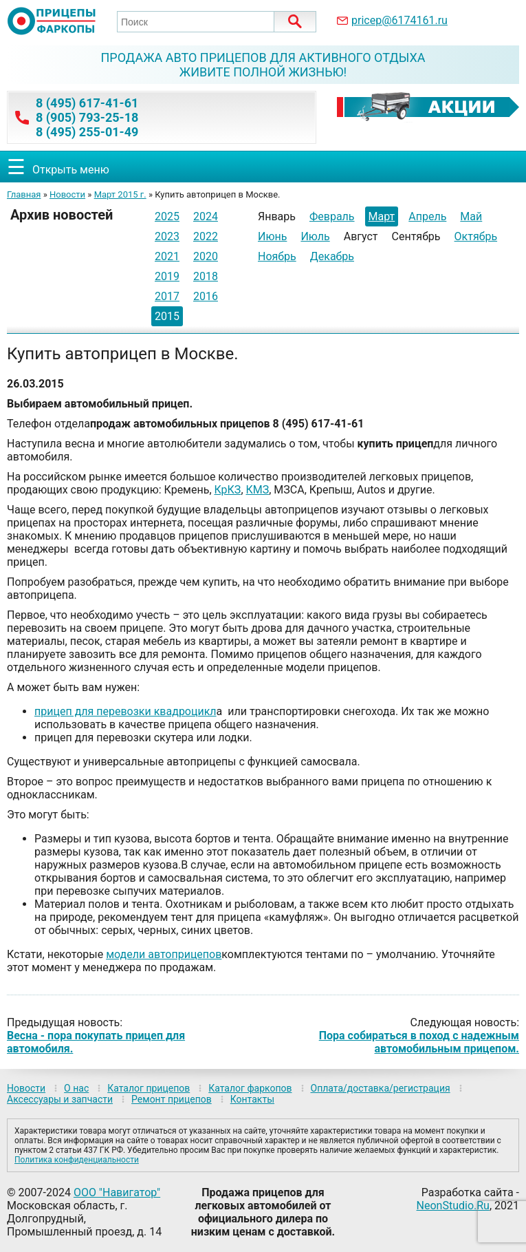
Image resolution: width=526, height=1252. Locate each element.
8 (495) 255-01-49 (87, 132)
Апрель (427, 216)
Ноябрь (277, 256)
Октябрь (476, 236)
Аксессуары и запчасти (60, 1099)
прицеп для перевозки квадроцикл (125, 711)
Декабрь (332, 256)
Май (471, 216)
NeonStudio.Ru (453, 1205)
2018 (205, 276)
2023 (167, 236)
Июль (314, 236)
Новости (67, 194)
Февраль (332, 216)
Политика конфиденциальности (76, 1160)
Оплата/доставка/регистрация (380, 1088)
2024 (205, 216)
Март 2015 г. (120, 194)
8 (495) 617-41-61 (87, 103)
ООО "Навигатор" (117, 1192)
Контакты (252, 1099)
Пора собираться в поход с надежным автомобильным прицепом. (419, 1042)
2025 (167, 216)
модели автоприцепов (163, 954)
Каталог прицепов (148, 1088)
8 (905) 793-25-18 (87, 117)
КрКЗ (228, 489)
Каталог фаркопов (250, 1088)
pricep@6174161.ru (399, 20)
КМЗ (258, 489)
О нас (76, 1088)
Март (382, 216)
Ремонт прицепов (171, 1099)
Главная (24, 194)
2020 (205, 256)
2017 (167, 296)
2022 (205, 236)
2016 (205, 296)
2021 (167, 256)
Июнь (272, 236)
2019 (167, 276)
